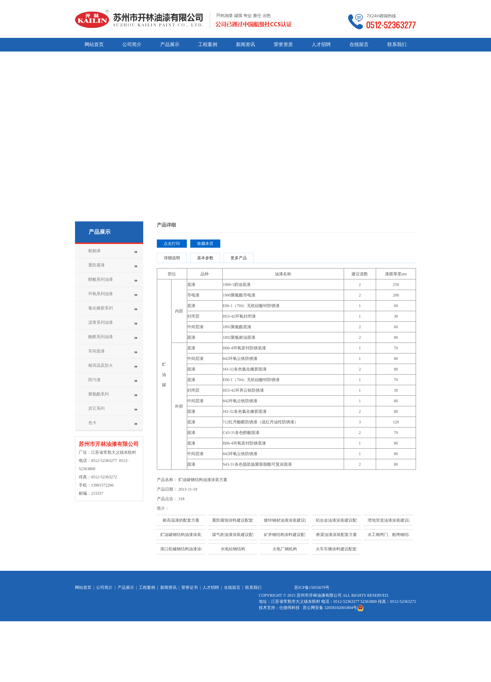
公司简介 (104, 587)
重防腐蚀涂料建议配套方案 (236, 520)
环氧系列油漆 (100, 293)
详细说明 (172, 258)
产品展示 (99, 232)
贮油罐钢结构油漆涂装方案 (184, 534)
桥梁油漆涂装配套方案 (336, 534)
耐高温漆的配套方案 (181, 520)
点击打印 (172, 243)
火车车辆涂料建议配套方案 (340, 549)
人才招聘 (211, 587)
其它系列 (96, 408)
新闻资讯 (168, 587)
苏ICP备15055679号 (311, 587)
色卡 (92, 422)
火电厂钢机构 (284, 549)
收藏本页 (205, 243)
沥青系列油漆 (100, 322)
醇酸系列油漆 (100, 279)
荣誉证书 (189, 587)
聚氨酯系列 (98, 394)
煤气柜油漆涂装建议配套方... (238, 534)
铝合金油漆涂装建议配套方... (342, 520)
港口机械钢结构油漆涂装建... (186, 549)
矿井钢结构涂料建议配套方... (290, 534)
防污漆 (94, 379)
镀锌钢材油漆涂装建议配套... (290, 520)
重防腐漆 (96, 265)
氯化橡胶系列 (100, 308)
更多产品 (238, 258)
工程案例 (147, 587)
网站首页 (83, 587)
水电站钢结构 (233, 549)
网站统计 (267, 636)
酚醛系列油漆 (100, 336)
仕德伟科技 (290, 607)
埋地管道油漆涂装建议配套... (394, 520)
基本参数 (205, 258)
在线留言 (232, 587)
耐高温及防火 (100, 365)
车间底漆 (96, 351)
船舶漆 (94, 250)
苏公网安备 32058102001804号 (333, 607)
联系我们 (253, 587)
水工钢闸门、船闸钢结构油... (394, 534)
